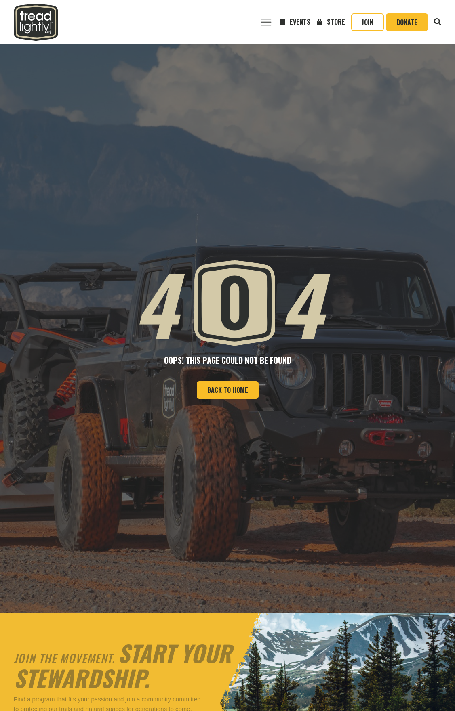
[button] (266, 22)
